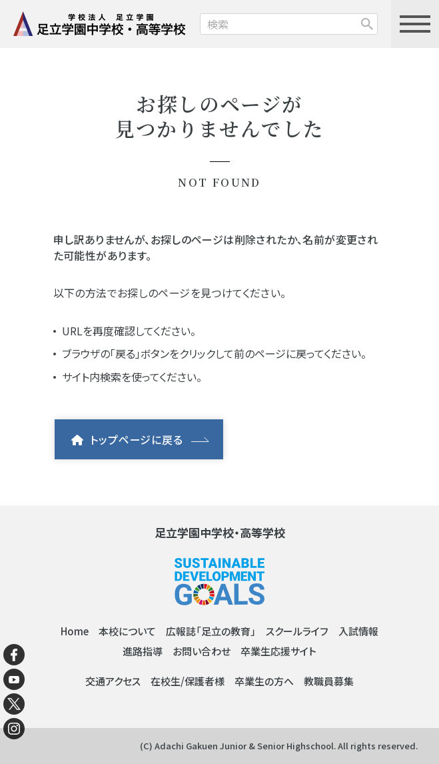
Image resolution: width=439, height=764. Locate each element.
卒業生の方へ (264, 681)
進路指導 (143, 651)
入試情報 (358, 631)
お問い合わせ (201, 651)
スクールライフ (297, 631)
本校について (127, 631)
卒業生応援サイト (278, 651)
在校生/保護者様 (187, 681)
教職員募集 (329, 681)
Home (75, 631)
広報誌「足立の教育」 (211, 631)
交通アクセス (113, 681)
